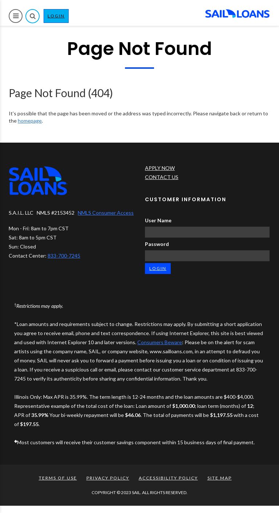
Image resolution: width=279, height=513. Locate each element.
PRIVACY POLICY (107, 478)
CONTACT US (161, 177)
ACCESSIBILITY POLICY (168, 478)
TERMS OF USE (58, 478)
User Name (158, 220)
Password (157, 244)
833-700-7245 (64, 255)
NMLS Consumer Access (106, 213)
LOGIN (58, 17)
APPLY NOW (160, 168)
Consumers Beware (159, 342)
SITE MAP (219, 478)
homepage (30, 121)
